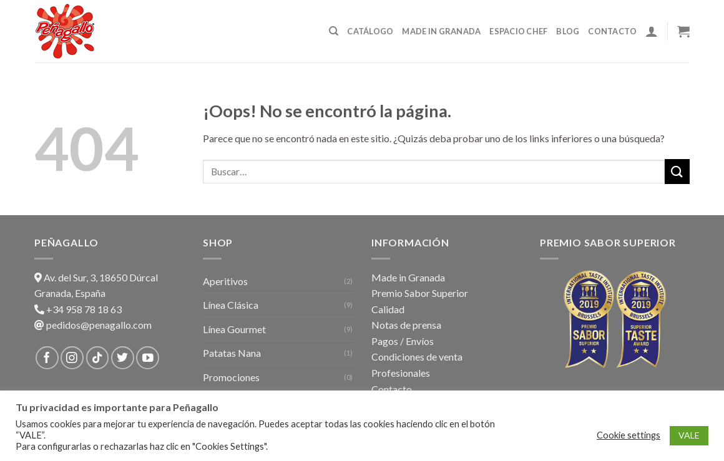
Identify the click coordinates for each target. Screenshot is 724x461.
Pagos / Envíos (402, 341)
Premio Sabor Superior (419, 293)
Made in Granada (441, 31)
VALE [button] (689, 435)
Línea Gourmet (234, 329)
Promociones (231, 377)
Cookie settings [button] (628, 435)
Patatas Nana (232, 353)
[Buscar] (333, 31)
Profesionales (400, 373)
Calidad (387, 309)
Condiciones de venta (416, 356)
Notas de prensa (406, 325)
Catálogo (370, 31)
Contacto (612, 31)
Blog (567, 31)
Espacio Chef (518, 31)
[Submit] (677, 171)
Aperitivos (225, 281)
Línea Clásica (230, 305)
